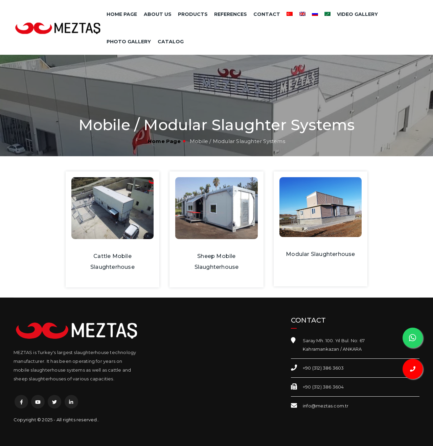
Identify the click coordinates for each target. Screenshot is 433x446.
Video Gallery (357, 14)
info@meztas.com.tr (326, 405)
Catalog (171, 42)
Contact (266, 14)
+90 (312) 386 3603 (323, 368)
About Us (158, 14)
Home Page (122, 14)
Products (193, 14)
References (230, 14)
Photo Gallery (129, 42)
